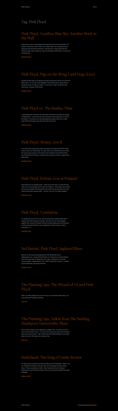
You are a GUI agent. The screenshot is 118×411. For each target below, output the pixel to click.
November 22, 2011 (26, 161)
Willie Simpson (25, 7)
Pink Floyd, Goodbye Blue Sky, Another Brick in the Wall (58, 35)
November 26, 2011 (26, 57)
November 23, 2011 (26, 125)
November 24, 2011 (26, 91)
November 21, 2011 (26, 195)
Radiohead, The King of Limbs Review (51, 357)
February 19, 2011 (26, 376)
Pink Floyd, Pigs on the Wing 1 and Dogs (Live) (58, 74)
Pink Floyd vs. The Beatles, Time (46, 108)
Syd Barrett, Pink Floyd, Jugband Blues (51, 248)
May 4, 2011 (24, 340)
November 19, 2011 (26, 267)
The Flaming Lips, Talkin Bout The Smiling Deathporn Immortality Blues (55, 320)
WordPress (93, 405)
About (95, 7)
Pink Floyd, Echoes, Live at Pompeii (49, 178)
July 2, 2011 (24, 301)
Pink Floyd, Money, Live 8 (41, 142)
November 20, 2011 (26, 231)
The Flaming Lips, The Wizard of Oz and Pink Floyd (57, 286)
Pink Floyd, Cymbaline (39, 212)
